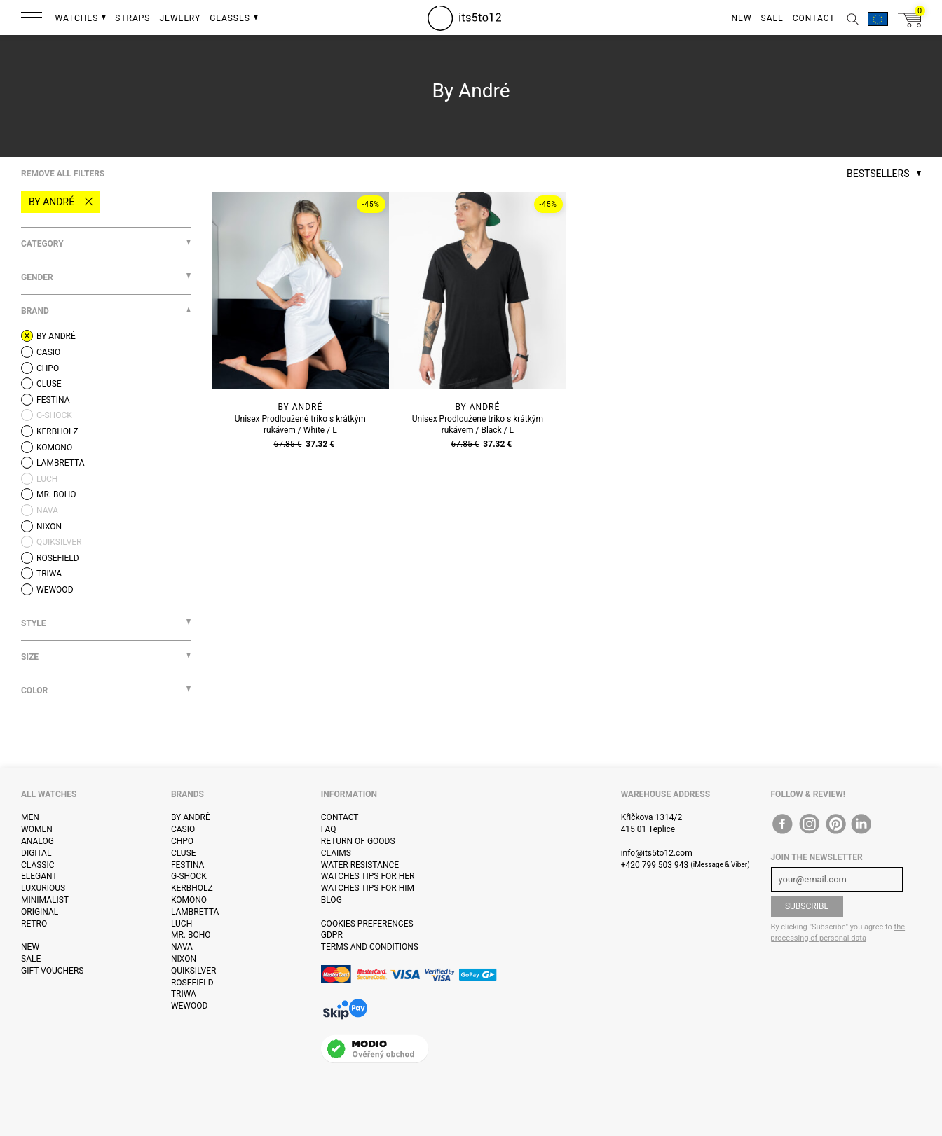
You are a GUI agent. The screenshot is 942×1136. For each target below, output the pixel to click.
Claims (336, 853)
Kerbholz (192, 888)
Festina (188, 865)
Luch (181, 924)
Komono (189, 900)
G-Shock (189, 876)
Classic (38, 865)
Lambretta (195, 912)
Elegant (39, 876)
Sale (31, 959)
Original (39, 912)
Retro (34, 924)
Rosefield (192, 983)
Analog (37, 841)
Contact (340, 817)
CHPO (182, 841)
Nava (182, 947)
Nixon (183, 959)
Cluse (183, 853)
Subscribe (806, 906)
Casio (183, 829)
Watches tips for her (368, 876)
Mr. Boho (191, 935)
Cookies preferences (367, 924)
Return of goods (358, 841)
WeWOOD (189, 1006)
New (30, 947)
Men (30, 817)
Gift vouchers (52, 971)
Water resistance (360, 865)
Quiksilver (194, 971)
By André (51, 201)
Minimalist (45, 900)
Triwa (183, 994)
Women (37, 829)
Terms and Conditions (369, 947)
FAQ (328, 829)
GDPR (332, 935)
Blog (331, 900)
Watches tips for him (367, 888)
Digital (36, 853)
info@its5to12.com (656, 853)
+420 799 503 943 (655, 865)
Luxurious (43, 888)
